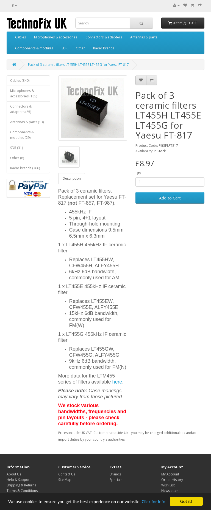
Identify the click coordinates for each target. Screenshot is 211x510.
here (117, 382)
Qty (138, 173)
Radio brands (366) (25, 168)
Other (80, 48)
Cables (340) (19, 80)
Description (72, 178)
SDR (65, 48)
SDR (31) (16, 147)
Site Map (64, 479)
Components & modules (34, 48)
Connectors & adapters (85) (21, 109)
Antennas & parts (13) (27, 122)
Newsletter (169, 490)
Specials (116, 479)
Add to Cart (170, 198)
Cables (20, 37)
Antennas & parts (143, 37)
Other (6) (17, 158)
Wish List (168, 485)
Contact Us (66, 474)
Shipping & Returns (21, 485)
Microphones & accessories (55, 37)
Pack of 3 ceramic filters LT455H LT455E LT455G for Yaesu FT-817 (78, 64)
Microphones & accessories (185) (23, 93)
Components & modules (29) (22, 135)
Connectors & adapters (103, 37)
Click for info (153, 502)
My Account (170, 474)
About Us (14, 474)
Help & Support (19, 479)
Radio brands (103, 48)
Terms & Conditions (22, 490)
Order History (172, 479)
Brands (115, 474)
